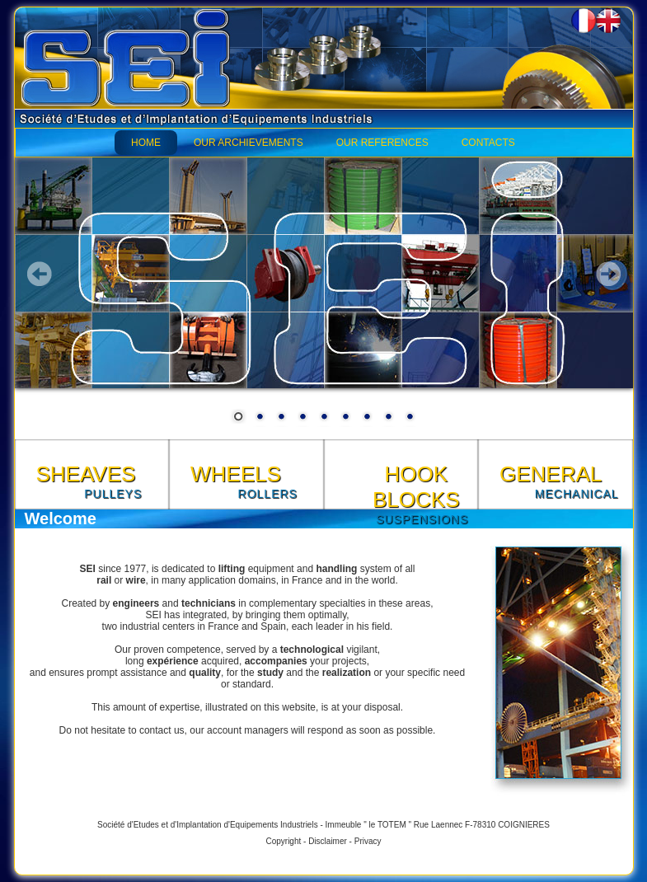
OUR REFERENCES (382, 142)
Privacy (368, 841)
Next (608, 273)
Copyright (283, 841)
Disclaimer (327, 841)
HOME (146, 142)
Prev (39, 273)
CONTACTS (488, 142)
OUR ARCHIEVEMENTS (248, 142)
